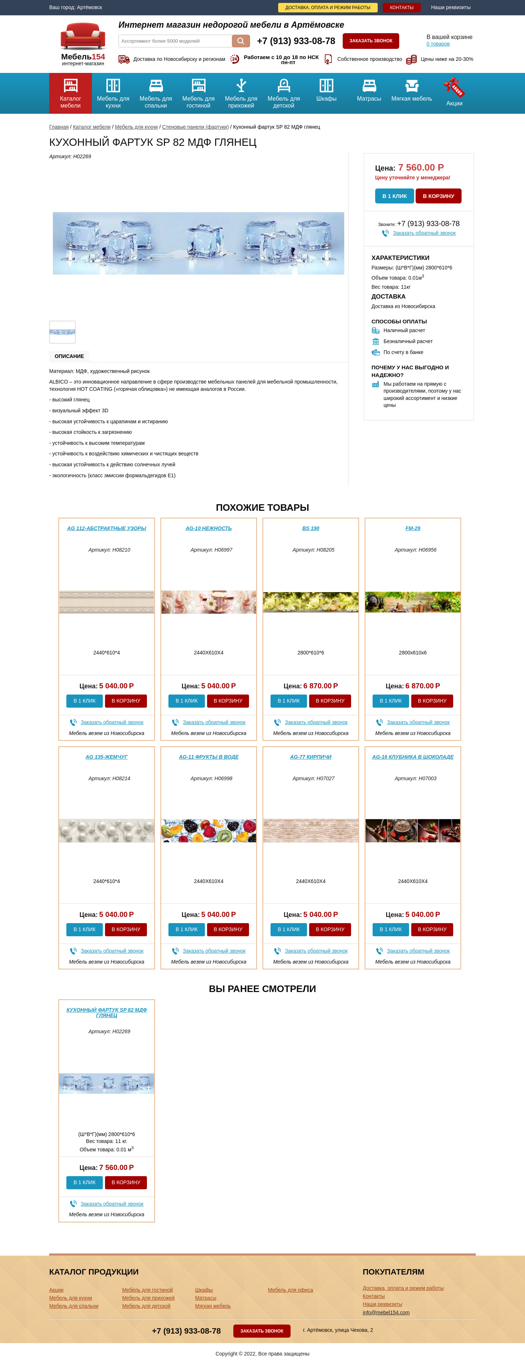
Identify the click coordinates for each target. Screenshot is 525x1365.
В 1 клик (394, 196)
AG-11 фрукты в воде (208, 757)
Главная (59, 127)
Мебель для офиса (290, 1290)
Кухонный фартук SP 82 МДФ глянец (106, 1012)
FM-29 (412, 528)
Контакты (402, 7)
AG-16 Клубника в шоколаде (413, 757)
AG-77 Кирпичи (310, 757)
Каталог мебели (70, 91)
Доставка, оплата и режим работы (327, 7)
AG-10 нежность (209, 528)
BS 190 (310, 528)
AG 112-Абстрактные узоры (106, 528)
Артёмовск (89, 7)
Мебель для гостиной (198, 91)
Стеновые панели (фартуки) (195, 127)
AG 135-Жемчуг (107, 757)
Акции (454, 89)
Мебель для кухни (113, 91)
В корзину (438, 196)
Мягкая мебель (411, 87)
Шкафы (326, 87)
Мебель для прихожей (241, 91)
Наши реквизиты (451, 7)
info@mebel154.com (386, 1312)
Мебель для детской (283, 91)
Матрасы (369, 87)
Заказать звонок (371, 40)
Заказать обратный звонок (424, 233)
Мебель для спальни (156, 91)
